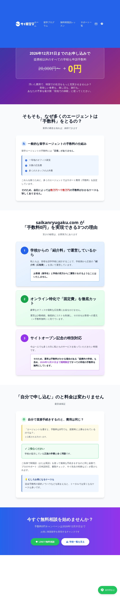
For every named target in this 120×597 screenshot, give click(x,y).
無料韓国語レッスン (67, 24)
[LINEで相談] (107, 590)
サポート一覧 (86, 24)
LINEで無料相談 (45, 541)
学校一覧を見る (75, 541)
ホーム (36, 24)
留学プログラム (49, 24)
